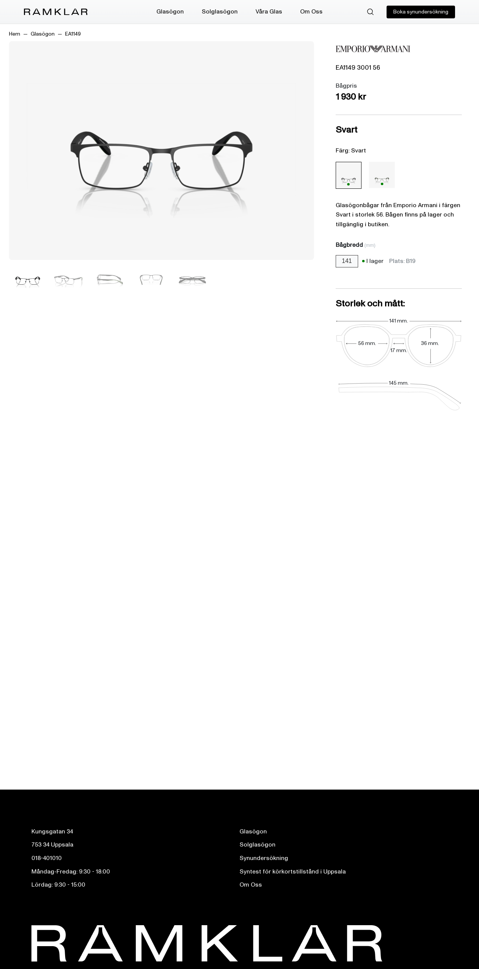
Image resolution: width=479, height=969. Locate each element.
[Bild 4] (151, 279)
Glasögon (170, 11)
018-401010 (46, 858)
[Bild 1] (27, 279)
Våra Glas (269, 11)
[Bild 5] (192, 279)
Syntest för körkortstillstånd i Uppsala (293, 871)
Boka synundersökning (420, 11)
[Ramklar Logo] (56, 12)
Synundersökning (264, 858)
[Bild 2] (69, 279)
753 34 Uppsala (52, 845)
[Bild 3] (110, 279)
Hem (14, 33)
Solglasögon (220, 11)
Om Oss (311, 11)
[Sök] (370, 12)
